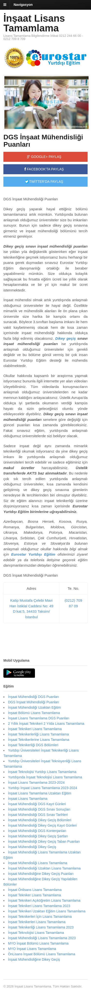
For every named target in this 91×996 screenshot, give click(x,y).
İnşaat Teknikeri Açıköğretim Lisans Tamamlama (44, 900)
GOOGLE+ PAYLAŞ (44, 157)
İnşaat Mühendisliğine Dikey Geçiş (34, 959)
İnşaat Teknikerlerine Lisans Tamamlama (38, 740)
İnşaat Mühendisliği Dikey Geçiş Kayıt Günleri (42, 825)
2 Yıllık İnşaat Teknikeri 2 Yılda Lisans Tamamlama (46, 723)
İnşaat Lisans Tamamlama (34, 23)
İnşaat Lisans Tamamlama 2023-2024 (36, 782)
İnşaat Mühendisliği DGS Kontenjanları (37, 831)
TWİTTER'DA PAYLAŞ (44, 182)
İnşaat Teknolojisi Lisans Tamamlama (36, 933)
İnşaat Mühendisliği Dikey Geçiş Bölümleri (39, 820)
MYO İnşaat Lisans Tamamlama (32, 949)
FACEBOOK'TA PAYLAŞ (44, 169)
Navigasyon (23, 5)
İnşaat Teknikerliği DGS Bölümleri (33, 745)
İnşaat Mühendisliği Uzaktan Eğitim (34, 707)
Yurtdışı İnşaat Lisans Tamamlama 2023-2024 (42, 788)
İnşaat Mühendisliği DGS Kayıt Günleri (37, 804)
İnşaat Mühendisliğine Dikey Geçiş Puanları (41, 874)
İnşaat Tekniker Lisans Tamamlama (34, 895)
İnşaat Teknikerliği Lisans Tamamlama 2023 (41, 927)
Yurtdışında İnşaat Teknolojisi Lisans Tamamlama (45, 777)
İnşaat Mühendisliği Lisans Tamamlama (37, 863)
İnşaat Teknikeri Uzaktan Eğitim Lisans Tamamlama (46, 911)
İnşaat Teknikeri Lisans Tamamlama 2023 (39, 906)
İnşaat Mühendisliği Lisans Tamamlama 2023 (42, 938)
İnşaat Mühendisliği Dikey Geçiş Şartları (38, 836)
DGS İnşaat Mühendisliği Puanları (43, 140)
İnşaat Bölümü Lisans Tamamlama (34, 713)
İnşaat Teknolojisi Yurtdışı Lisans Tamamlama (42, 772)
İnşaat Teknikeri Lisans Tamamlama (35, 729)
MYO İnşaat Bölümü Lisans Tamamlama (38, 943)
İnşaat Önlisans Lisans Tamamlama (35, 890)
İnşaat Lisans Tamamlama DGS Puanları (38, 718)
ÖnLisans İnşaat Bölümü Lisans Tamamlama (41, 954)
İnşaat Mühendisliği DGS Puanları (33, 697)
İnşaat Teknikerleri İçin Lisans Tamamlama (40, 917)
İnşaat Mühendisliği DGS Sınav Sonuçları (39, 809)
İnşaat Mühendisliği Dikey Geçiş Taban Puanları (44, 841)
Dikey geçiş (65, 338)
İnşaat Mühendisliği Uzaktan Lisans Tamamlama (44, 868)
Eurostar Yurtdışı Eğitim (33, 554)
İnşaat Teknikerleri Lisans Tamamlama (37, 922)
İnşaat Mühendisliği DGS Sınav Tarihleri (38, 815)
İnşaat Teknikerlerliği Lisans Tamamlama (38, 734)
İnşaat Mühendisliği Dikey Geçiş (32, 847)
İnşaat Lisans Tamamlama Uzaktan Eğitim (39, 793)
